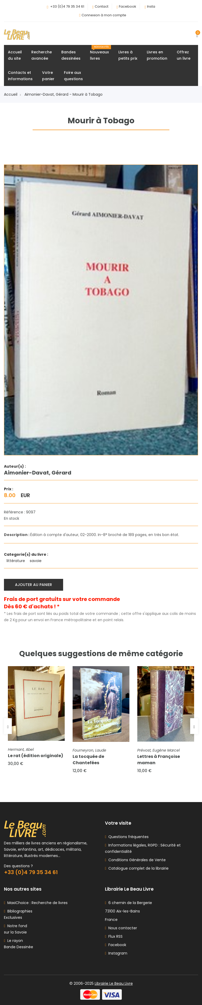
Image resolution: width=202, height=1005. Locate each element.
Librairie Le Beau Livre (114, 983)
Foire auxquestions (73, 75)
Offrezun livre (183, 55)
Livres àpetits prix (127, 55)
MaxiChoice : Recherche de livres (36, 902)
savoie (36, 560)
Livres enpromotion (157, 55)
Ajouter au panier (33, 584)
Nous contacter (121, 928)
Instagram (116, 953)
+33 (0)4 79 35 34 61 (67, 6)
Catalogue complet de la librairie (137, 868)
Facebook (127, 6)
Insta (151, 6)
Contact (101, 6)
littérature (16, 560)
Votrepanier (48, 75)
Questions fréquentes (127, 836)
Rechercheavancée (41, 55)
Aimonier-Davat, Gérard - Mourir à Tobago (63, 94)
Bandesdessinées (70, 55)
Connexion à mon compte (104, 15)
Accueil (12, 94)
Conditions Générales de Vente (136, 860)
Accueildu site (15, 55)
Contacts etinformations (20, 75)
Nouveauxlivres (100, 53)
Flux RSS (114, 936)
